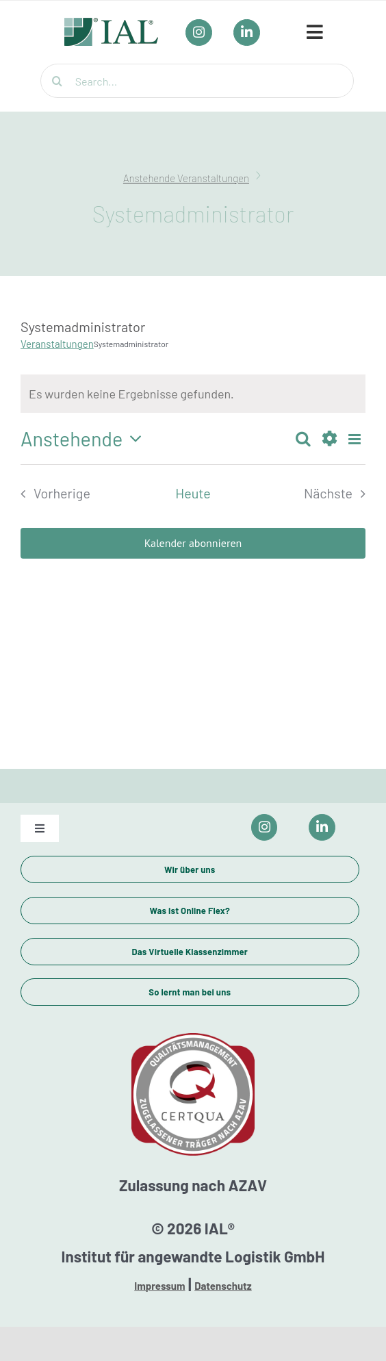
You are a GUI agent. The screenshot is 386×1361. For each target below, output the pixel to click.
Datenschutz (223, 1286)
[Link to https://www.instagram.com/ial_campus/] (264, 827)
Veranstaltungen (57, 344)
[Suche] (57, 81)
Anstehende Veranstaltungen (186, 178)
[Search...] (197, 81)
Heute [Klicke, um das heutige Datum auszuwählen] (193, 493)
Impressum (159, 1286)
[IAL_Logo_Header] (111, 24)
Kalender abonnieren (193, 543)
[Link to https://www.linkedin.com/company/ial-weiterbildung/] (322, 827)
